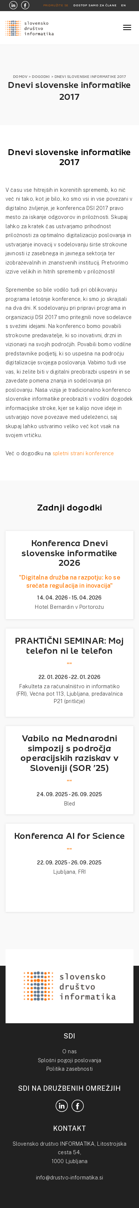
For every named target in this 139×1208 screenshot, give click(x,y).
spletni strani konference (83, 453)
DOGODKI (41, 77)
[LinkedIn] (13, 5)
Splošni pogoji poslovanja (70, 1060)
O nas (69, 1051)
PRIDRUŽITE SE (56, 5)
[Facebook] (25, 5)
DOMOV (20, 77)
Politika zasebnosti (69, 1069)
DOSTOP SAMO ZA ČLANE (94, 5)
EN (123, 5)
